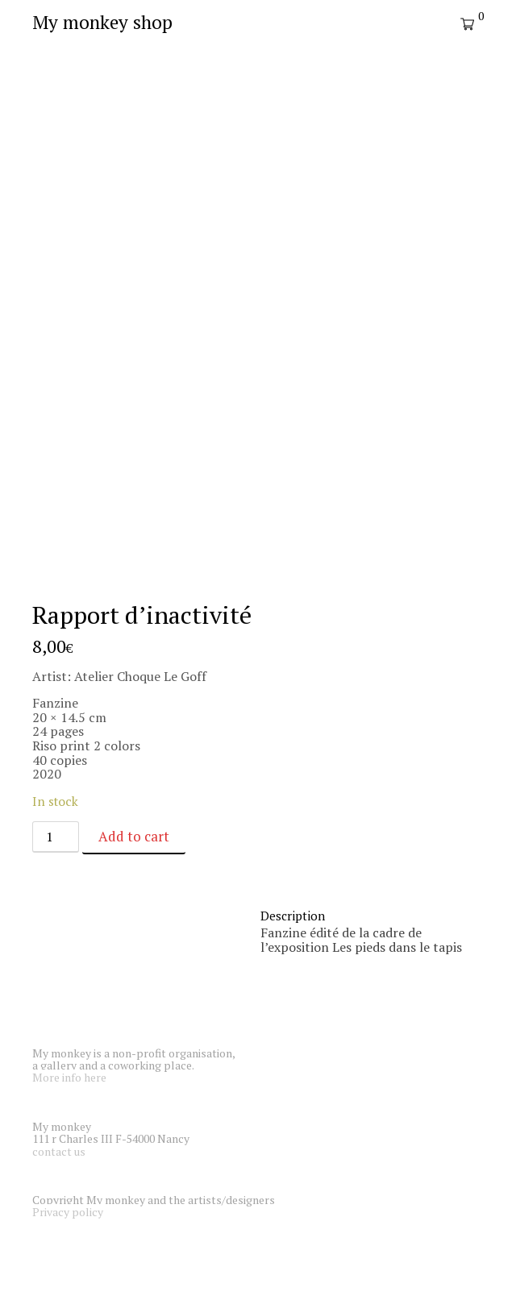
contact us (58, 1151)
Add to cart (133, 836)
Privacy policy (67, 1211)
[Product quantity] (55, 837)
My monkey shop (102, 22)
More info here (69, 1077)
